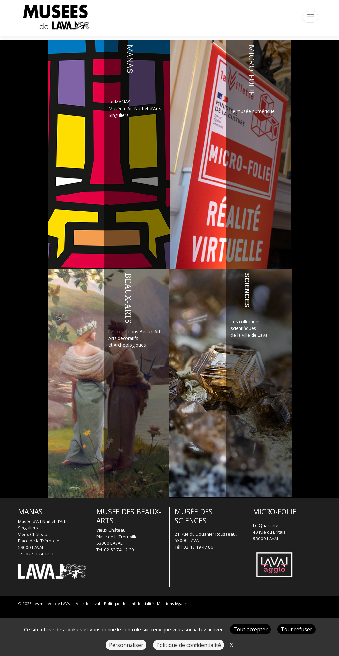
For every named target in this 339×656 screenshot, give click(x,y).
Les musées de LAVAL (52, 603)
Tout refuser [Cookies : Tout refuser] (296, 629)
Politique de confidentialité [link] (188, 644)
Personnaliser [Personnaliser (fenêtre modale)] (126, 644)
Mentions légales (172, 603)
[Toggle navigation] (310, 17)
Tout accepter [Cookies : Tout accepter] (250, 629)
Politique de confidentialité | (130, 603)
